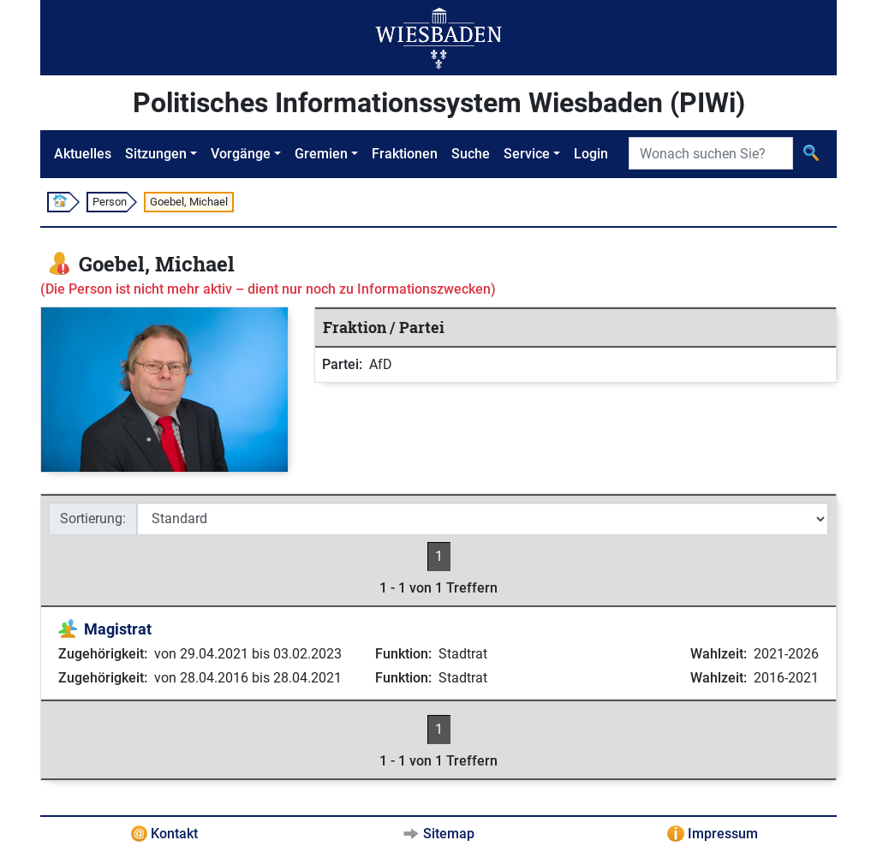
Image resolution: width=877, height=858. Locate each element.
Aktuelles (82, 154)
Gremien (321, 154)
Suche (470, 154)
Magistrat (118, 629)
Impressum (723, 833)
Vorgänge (241, 154)
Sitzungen (156, 154)
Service (527, 154)
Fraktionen (405, 154)
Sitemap (448, 833)
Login (591, 154)
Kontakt (174, 833)
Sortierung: (93, 518)
